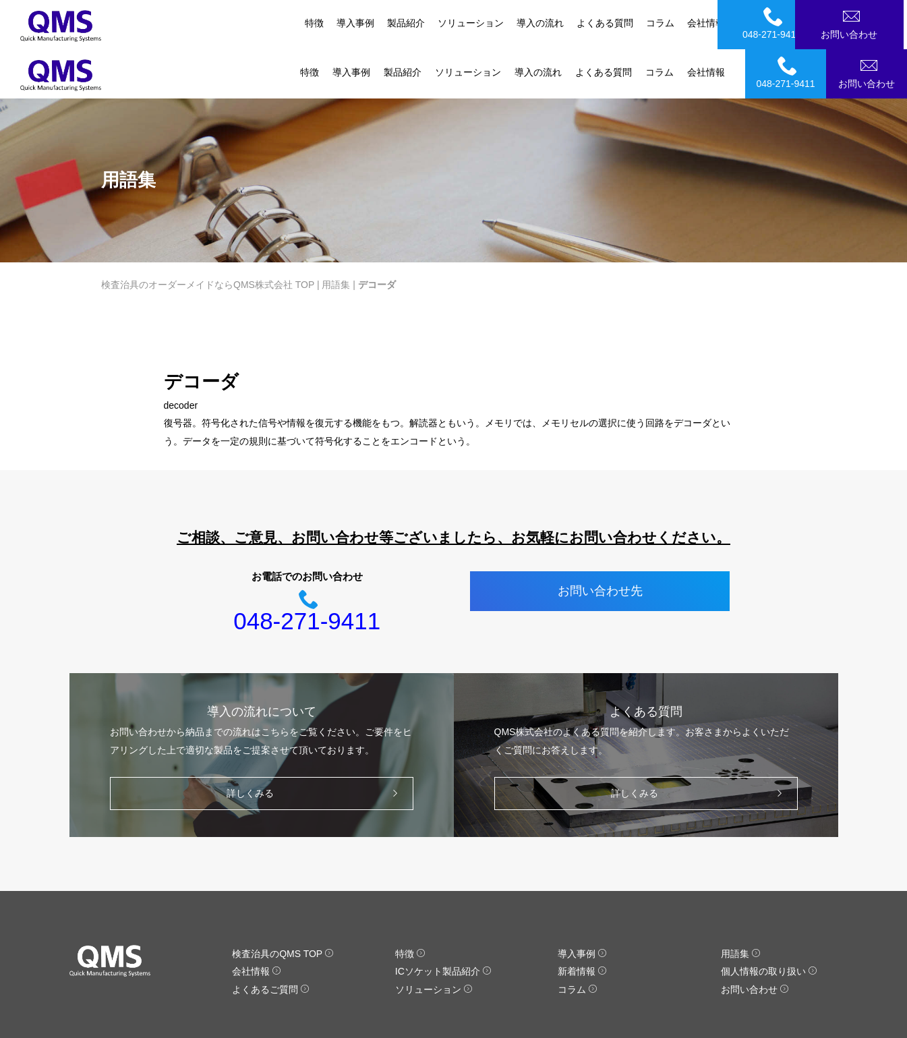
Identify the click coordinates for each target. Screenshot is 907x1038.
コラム (659, 23)
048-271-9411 (787, 23)
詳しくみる (315, 744)
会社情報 (706, 23)
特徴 (309, 23)
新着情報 (582, 922)
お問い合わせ (868, 23)
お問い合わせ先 (600, 542)
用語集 (336, 235)
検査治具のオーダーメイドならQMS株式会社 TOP (207, 235)
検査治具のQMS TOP (283, 904)
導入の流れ (538, 23)
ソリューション (468, 23)
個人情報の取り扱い (769, 922)
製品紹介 (402, 23)
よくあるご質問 (271, 940)
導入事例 (351, 23)
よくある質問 (603, 23)
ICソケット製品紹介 (443, 922)
